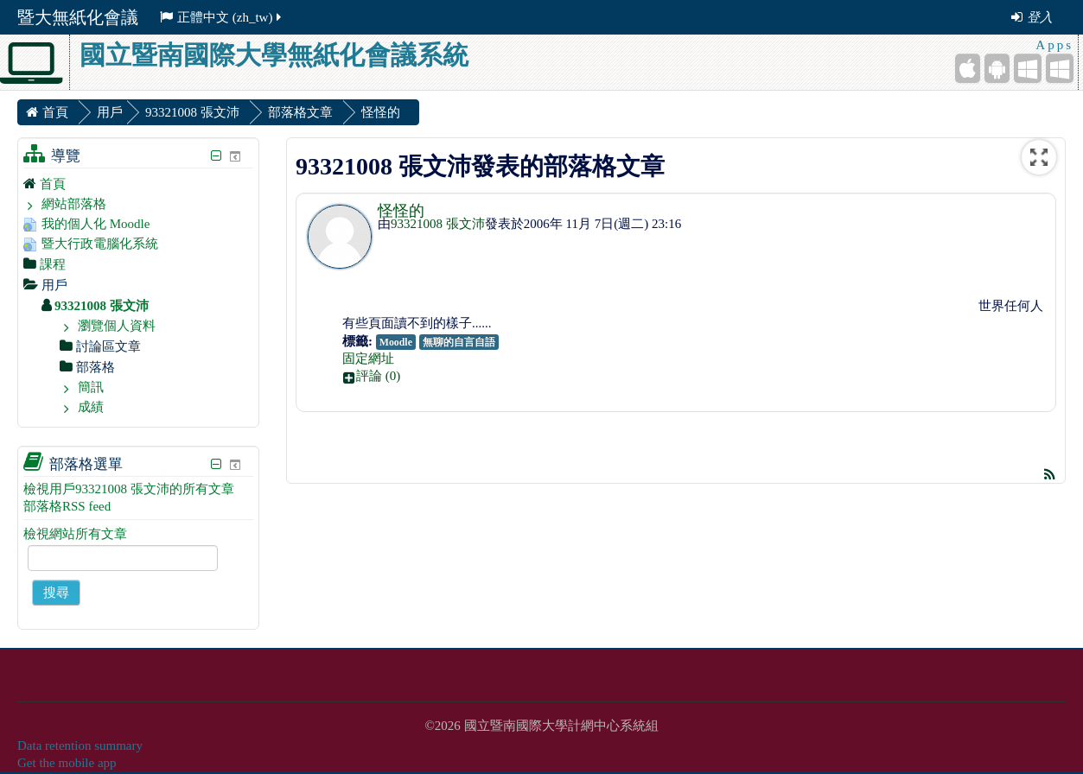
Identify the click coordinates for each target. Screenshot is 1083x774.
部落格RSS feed (67, 506)
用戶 (110, 112)
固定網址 (368, 358)
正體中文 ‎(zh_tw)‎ (221, 17)
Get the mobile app (67, 763)
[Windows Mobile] (1028, 68)
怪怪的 (401, 210)
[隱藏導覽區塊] (216, 155)
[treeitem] (138, 183)
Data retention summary (80, 745)
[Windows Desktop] (1059, 68)
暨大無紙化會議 (77, 17)
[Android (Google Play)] (997, 68)
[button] (694, 375)
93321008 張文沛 (438, 224)
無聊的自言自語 (459, 342)
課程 (53, 264)
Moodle (395, 342)
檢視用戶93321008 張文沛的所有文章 (128, 489)
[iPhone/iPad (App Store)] (967, 68)
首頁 (53, 184)
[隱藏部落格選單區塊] (216, 464)
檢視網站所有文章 (75, 534)
